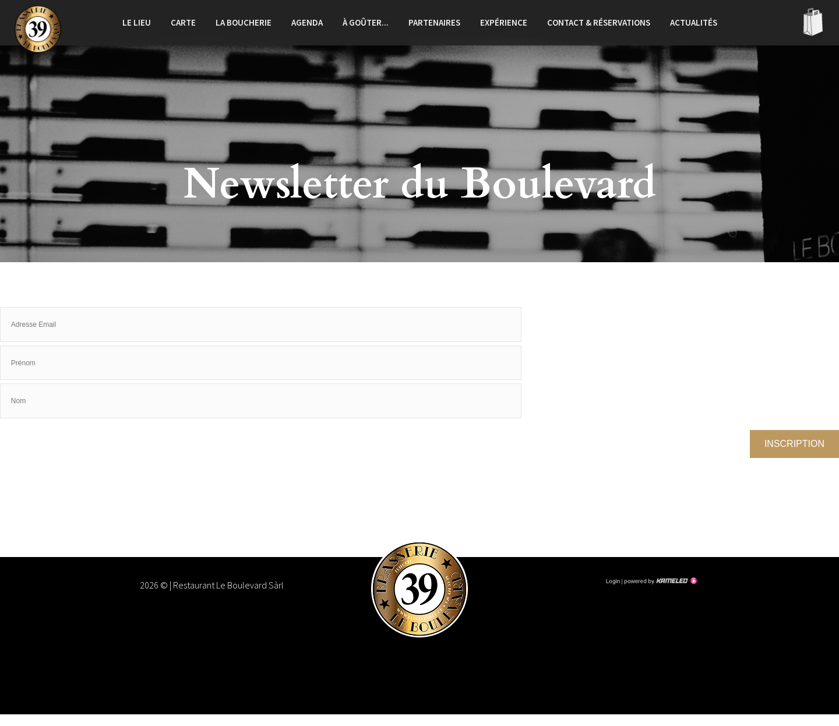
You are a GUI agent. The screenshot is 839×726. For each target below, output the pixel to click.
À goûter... (366, 22)
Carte (183, 22)
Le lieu (136, 22)
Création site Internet (659, 581)
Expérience (503, 22)
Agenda (307, 22)
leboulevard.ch (38, 29)
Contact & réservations (598, 22)
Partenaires (434, 22)
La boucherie (244, 22)
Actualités (693, 22)
